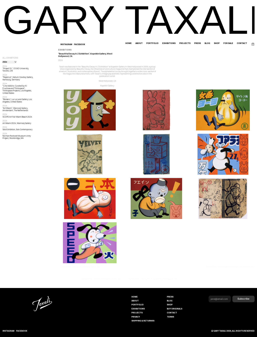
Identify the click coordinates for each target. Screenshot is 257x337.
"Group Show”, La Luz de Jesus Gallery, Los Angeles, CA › (230, 267)
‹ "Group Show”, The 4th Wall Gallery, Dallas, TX (78, 267)
